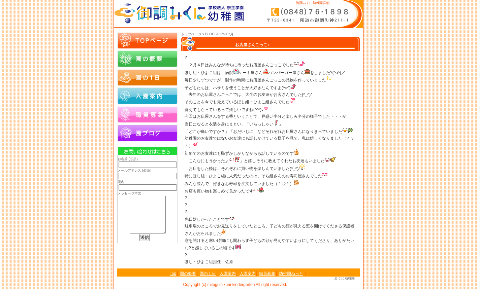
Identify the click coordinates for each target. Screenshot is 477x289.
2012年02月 (224, 34)
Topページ (147, 40)
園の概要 (147, 58)
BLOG (210, 34)
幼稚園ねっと (291, 273)
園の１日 (147, 77)
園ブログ (147, 132)
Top (173, 273)
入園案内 (147, 95)
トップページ (191, 34)
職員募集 (147, 114)
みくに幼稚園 (345, 278)
